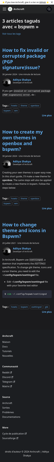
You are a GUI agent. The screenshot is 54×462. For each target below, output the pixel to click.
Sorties (6, 407)
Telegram (8, 381)
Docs (5, 346)
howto (14, 105)
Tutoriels (7, 351)
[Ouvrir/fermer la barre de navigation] (4, 9)
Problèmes (8, 412)
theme (24, 105)
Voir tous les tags (11, 33)
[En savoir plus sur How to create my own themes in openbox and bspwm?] (47, 208)
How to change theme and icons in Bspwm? (24, 230)
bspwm (7, 110)
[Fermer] (52, 2)
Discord (7, 377)
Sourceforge (10, 438)
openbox (35, 105)
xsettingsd (36, 307)
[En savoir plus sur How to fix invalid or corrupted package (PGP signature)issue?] (47, 115)
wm (16, 110)
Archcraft (7, 403)
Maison (6, 342)
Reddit (7, 372)
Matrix (7, 386)
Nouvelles (7, 355)
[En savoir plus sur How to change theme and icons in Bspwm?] (47, 311)
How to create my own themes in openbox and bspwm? (22, 140)
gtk (46, 307)
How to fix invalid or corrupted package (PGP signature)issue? (25, 58)
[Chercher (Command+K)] (49, 9)
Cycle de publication (14, 433)
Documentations (11, 416)
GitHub (42, 2)
